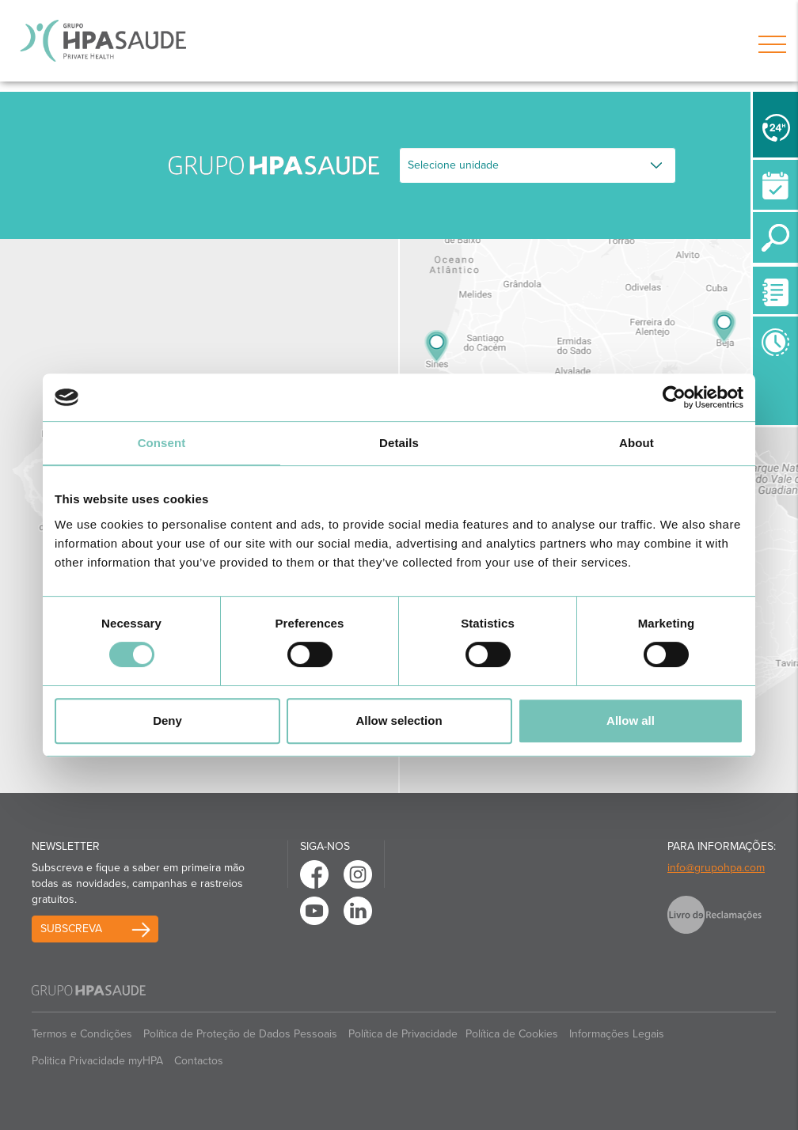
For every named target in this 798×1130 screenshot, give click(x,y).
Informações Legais (616, 1034)
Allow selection (398, 720)
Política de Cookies (512, 1034)
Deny (167, 720)
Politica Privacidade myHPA (97, 1060)
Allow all (630, 720)
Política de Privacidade (403, 1034)
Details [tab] (399, 442)
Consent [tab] (162, 442)
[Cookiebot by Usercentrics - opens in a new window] (674, 397)
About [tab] (636, 442)
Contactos (198, 1060)
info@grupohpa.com (716, 867)
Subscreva (71, 928)
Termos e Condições (82, 1034)
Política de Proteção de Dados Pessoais (240, 1034)
